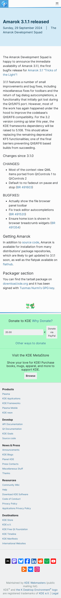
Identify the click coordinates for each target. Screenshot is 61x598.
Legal (55, 593)
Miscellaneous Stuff (12, 468)
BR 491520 (17, 214)
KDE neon (7, 412)
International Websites (14, 543)
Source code (9, 438)
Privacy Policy (9, 503)
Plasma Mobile (10, 407)
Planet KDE (8, 459)
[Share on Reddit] (40, 559)
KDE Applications (11, 398)
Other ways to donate (30, 343)
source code (30, 242)
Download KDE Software (15, 494)
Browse (30, 375)
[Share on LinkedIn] (33, 559)
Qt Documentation (12, 428)
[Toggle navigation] (57, 4)
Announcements (10, 449)
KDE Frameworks (11, 403)
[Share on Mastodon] (14, 559)
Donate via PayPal (52, 332)
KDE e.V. (6, 524)
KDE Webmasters (35, 582)
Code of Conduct (11, 498)
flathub (8, 264)
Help (4, 489)
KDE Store (7, 520)
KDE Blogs (7, 454)
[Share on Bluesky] (20, 559)
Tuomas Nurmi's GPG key (37, 288)
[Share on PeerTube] (24, 567)
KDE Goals (7, 433)
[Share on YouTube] (53, 559)
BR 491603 (24, 187)
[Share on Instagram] (37, 567)
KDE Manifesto (10, 538)
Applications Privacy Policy (16, 508)
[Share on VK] (30, 567)
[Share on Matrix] (7, 559)
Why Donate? (42, 321)
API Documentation (12, 424)
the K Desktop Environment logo (37, 589)
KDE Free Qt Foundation (15, 529)
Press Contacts (10, 464)
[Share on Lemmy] (46, 559)
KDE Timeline (9, 534)
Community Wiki (10, 484)
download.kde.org (15, 283)
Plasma (6, 393)
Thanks (6, 473)
